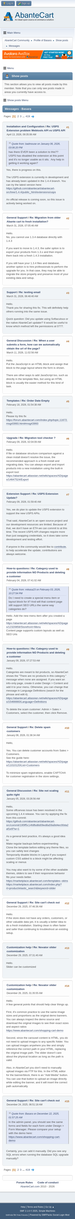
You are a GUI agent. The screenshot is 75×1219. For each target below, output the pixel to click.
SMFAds (9, 1215)
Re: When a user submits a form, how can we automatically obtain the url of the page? (33, 344)
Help (23, 1207)
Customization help (19, 947)
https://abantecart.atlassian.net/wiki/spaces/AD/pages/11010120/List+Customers (37, 763)
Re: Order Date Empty (36, 400)
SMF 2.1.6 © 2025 (28, 1211)
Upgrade (12, 437)
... (23, 116)
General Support (17, 217)
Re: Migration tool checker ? (37, 437)
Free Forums (22, 1215)
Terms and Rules (35, 1207)
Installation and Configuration (25, 126)
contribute (60, 546)
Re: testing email (29, 292)
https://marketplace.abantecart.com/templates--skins (37, 880)
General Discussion (19, 340)
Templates (13, 400)
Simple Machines (47, 1211)
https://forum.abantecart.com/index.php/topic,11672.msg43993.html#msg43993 (37, 421)
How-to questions (18, 568)
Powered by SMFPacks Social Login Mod (49, 1215)
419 (28, 116)
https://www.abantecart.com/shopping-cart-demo (34, 1030)
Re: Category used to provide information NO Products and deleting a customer (36, 572)
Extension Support (18, 493)
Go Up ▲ (49, 1207)
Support (12, 292)
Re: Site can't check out (45, 902)
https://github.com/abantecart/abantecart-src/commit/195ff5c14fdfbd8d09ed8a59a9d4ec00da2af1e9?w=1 (37, 825)
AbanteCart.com (30, 1186)
